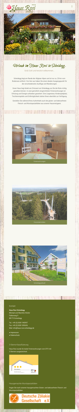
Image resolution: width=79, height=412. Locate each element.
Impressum (14, 332)
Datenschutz (15, 335)
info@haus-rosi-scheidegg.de (23, 328)
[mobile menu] (72, 6)
